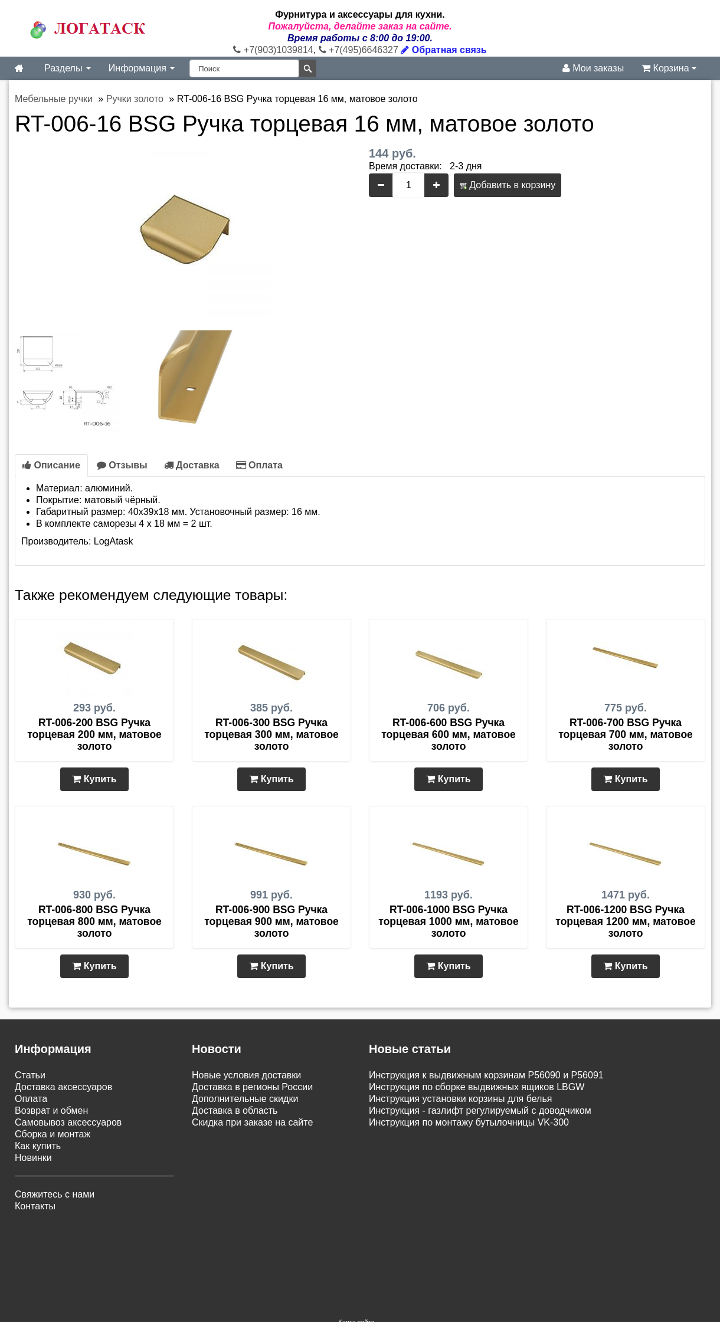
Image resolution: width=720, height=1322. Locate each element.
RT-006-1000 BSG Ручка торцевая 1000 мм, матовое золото (448, 921)
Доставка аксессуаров (63, 1087)
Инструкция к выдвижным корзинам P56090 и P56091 (486, 1075)
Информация (142, 68)
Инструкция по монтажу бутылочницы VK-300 (469, 1122)
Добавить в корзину (507, 185)
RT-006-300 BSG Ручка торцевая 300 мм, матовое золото (271, 734)
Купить (94, 779)
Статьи (30, 1075)
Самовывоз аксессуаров (68, 1122)
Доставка (192, 465)
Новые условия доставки (246, 1075)
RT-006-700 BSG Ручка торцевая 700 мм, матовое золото (625, 734)
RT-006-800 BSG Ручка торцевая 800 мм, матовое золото (94, 921)
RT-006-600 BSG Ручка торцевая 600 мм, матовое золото (448, 734)
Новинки (33, 1158)
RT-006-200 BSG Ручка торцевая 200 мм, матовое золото (94, 734)
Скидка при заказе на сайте (252, 1122)
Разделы (67, 68)
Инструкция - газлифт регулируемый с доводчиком (480, 1111)
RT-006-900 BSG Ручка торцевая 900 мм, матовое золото (271, 921)
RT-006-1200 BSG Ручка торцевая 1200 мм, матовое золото (625, 921)
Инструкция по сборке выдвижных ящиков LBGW (476, 1087)
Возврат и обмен (51, 1111)
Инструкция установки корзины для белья (460, 1099)
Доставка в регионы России (252, 1087)
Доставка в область (234, 1111)
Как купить (38, 1146)
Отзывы (122, 465)
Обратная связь (443, 50)
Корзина (669, 68)
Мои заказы (593, 68)
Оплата (259, 465)
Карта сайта (356, 1248)
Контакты (35, 1206)
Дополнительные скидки (245, 1099)
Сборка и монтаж (52, 1134)
